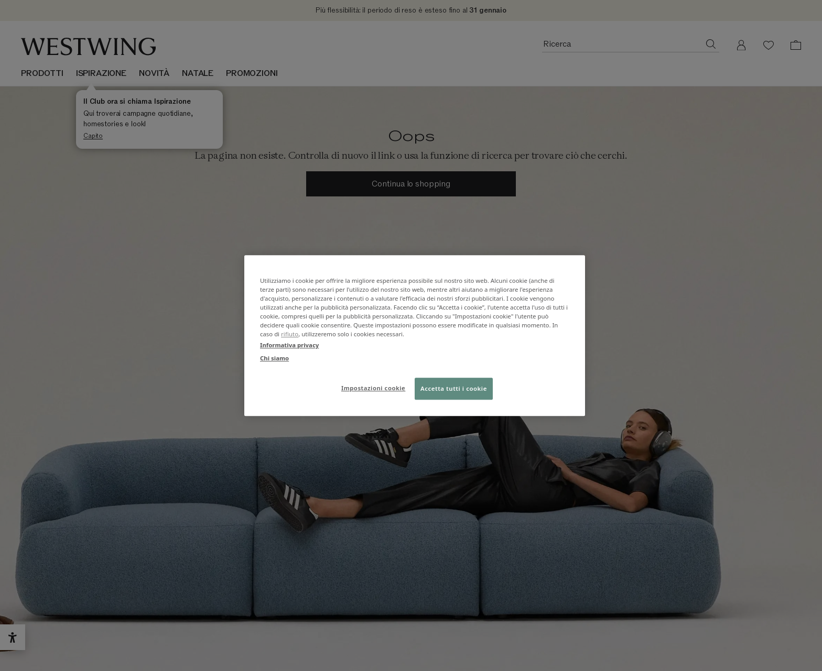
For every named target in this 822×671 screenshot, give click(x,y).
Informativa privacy (289, 345)
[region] (414, 335)
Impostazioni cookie (373, 388)
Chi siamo (274, 358)
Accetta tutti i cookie (453, 388)
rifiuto (289, 334)
